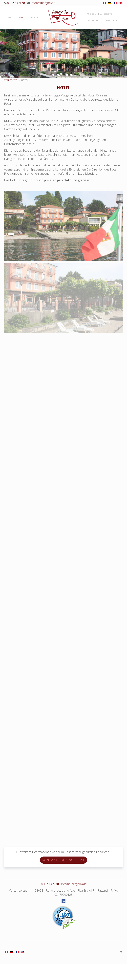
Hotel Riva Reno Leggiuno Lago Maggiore (61, 74)
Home (10, 17)
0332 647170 (15, 3)
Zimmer (34, 17)
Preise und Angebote (99, 14)
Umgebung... (94, 20)
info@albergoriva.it (43, 3)
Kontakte (111, 20)
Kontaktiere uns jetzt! (63, 860)
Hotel (21, 17)
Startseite (10, 80)
